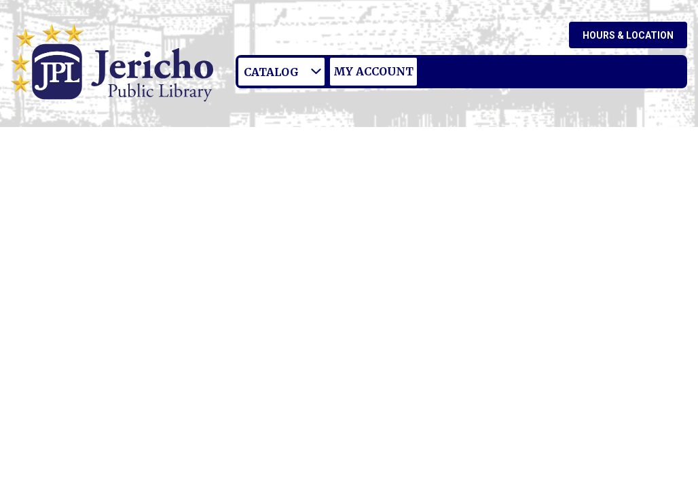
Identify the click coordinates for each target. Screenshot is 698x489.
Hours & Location (628, 35)
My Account (373, 71)
